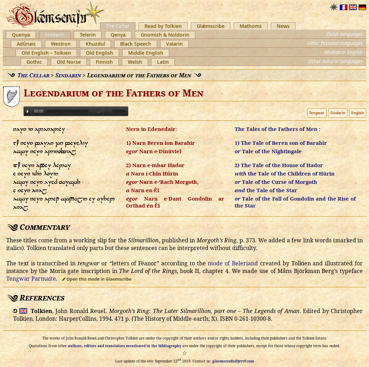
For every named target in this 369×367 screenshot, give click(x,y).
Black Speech (135, 43)
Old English (99, 52)
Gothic (34, 61)
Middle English (145, 52)
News (283, 26)
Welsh (135, 61)
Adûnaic (26, 43)
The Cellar (117, 26)
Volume (106, 111)
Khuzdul (95, 43)
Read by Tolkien (163, 26)
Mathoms (251, 26)
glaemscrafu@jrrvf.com (233, 361)
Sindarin (55, 34)
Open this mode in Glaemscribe (97, 279)
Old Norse (69, 61)
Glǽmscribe (211, 26)
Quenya (21, 34)
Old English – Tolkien (46, 52)
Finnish (104, 61)
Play (28, 111)
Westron (61, 43)
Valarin (174, 43)
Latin (163, 61)
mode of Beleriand (233, 263)
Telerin (88, 34)
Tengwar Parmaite (31, 278)
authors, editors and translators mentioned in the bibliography (124, 345)
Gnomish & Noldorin (165, 34)
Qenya (118, 34)
